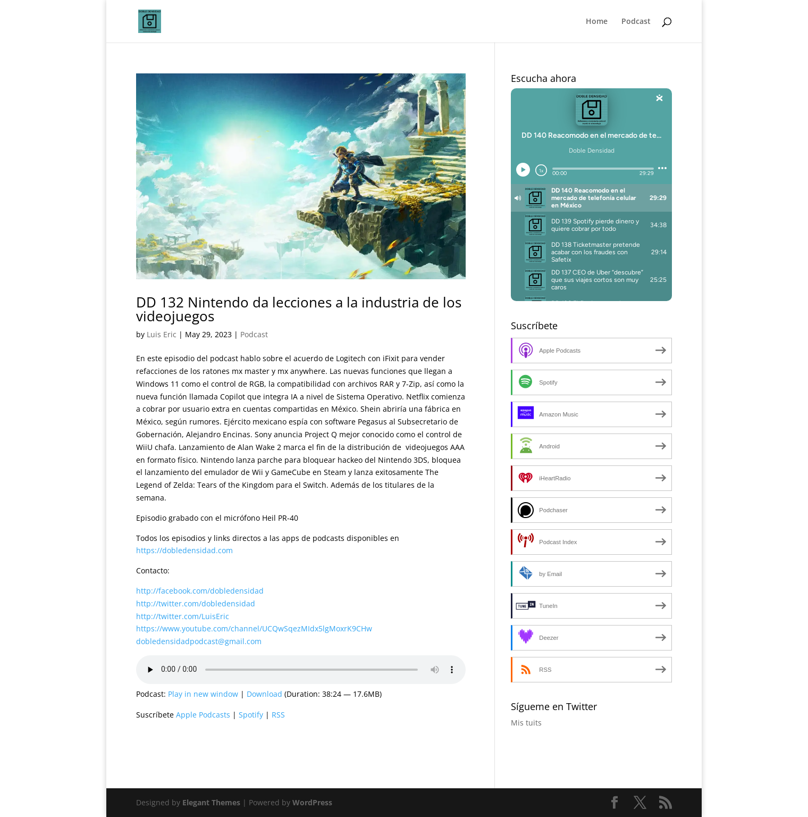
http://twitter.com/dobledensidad (195, 603)
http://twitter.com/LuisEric (182, 616)
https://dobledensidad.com (184, 550)
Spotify (251, 715)
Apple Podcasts (203, 715)
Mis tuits (526, 723)
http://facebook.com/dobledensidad (200, 591)
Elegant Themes (211, 802)
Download (264, 694)
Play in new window (203, 694)
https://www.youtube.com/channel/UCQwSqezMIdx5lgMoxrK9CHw (254, 628)
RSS (278, 715)
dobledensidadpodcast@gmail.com (199, 641)
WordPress (312, 802)
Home (597, 22)
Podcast (636, 22)
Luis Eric (161, 334)
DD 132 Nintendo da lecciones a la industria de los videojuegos (298, 309)
